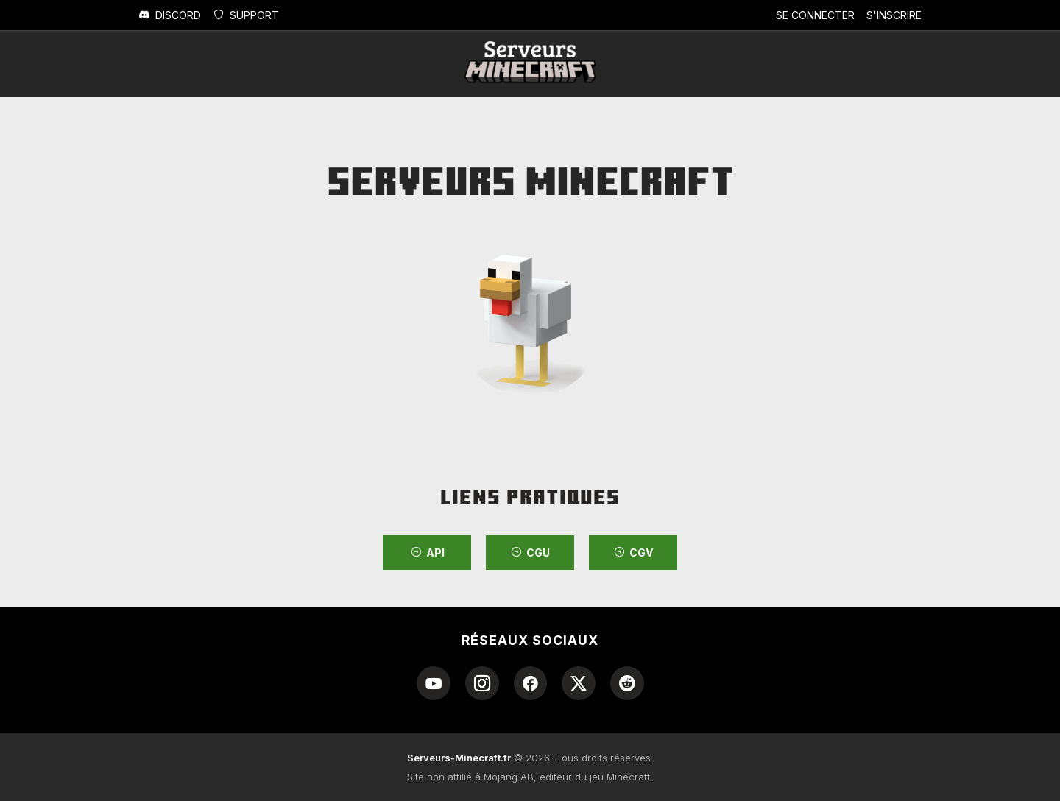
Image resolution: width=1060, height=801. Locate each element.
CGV (633, 552)
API (427, 552)
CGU (530, 552)
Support (246, 15)
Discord (169, 15)
